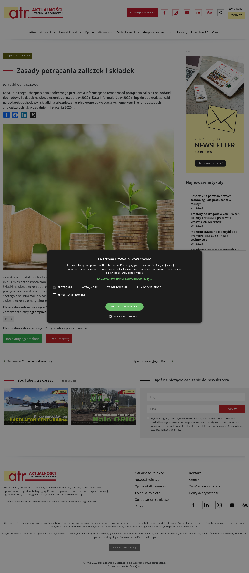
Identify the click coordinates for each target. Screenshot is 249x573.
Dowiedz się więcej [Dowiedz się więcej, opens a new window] (132, 272)
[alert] (124, 286)
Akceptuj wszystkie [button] (124, 306)
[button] (124, 279)
